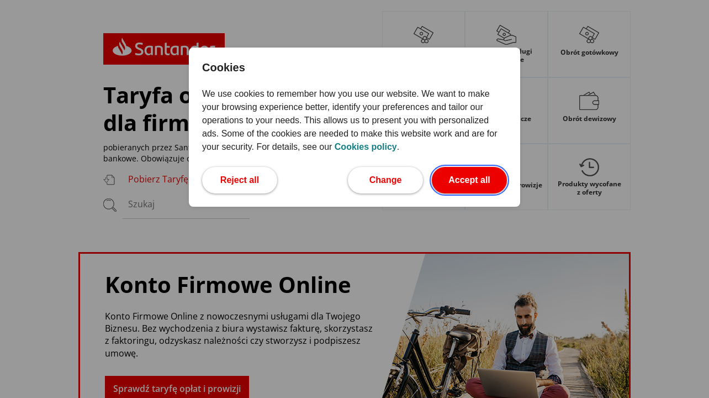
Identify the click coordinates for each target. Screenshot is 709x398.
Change (396, 179)
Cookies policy (366, 146)
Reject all (248, 179)
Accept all (477, 179)
